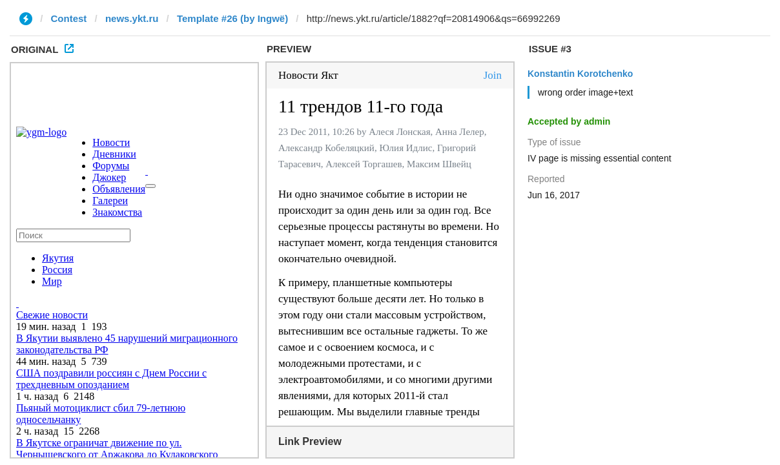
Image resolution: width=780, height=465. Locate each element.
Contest (69, 18)
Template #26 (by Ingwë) (232, 18)
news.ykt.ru (132, 18)
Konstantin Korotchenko (580, 73)
